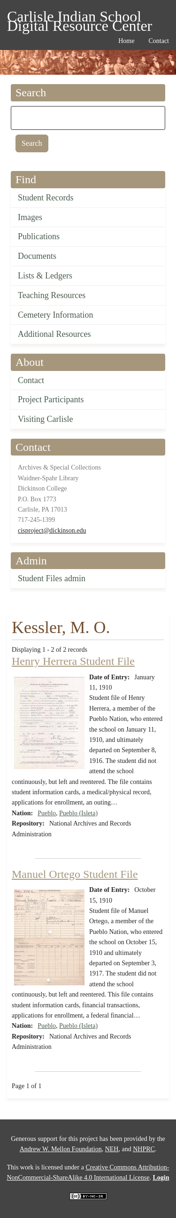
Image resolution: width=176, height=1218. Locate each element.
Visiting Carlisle (45, 419)
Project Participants (51, 399)
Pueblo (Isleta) (78, 813)
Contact (31, 380)
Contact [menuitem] (158, 40)
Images (30, 217)
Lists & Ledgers (45, 275)
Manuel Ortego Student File (75, 874)
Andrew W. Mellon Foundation (61, 1149)
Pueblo (47, 813)
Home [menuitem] (126, 40)
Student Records (46, 197)
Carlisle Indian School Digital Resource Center (79, 18)
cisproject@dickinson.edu (52, 530)
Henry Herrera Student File (73, 661)
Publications (39, 236)
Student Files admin (51, 578)
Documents (37, 256)
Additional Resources (54, 334)
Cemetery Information (55, 315)
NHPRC (144, 1149)
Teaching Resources (51, 295)
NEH (112, 1149)
